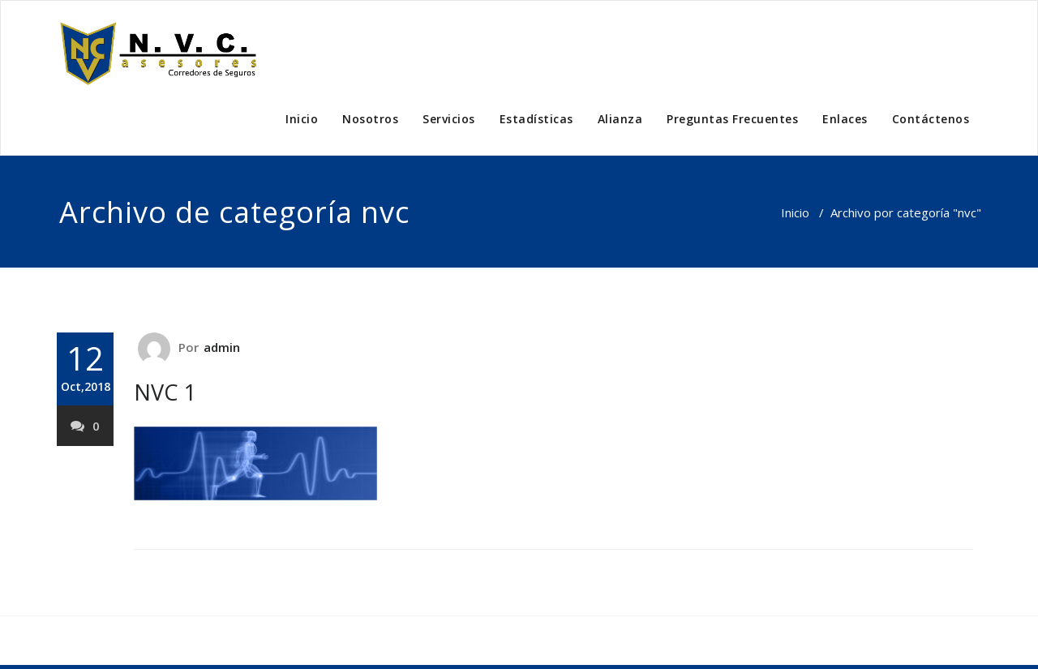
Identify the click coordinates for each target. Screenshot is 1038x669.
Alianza (620, 119)
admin (222, 347)
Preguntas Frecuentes (732, 119)
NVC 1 (165, 392)
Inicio (301, 119)
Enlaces (845, 119)
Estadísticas (536, 119)
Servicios (448, 119)
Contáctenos (931, 119)
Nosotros (370, 119)
